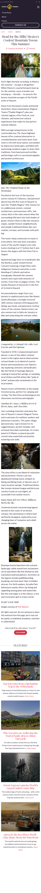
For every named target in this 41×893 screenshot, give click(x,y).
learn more (29, 696)
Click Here (20, 632)
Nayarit (30, 48)
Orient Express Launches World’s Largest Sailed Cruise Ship (20, 787)
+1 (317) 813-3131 (7, 2)
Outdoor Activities (14, 48)
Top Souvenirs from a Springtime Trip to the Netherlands (20, 685)
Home (3, 32)
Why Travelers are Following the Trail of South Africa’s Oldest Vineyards (20, 735)
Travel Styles (6, 13)
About (4, 17)
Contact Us (20, 25)
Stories (4, 21)
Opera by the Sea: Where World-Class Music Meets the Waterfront (20, 836)
